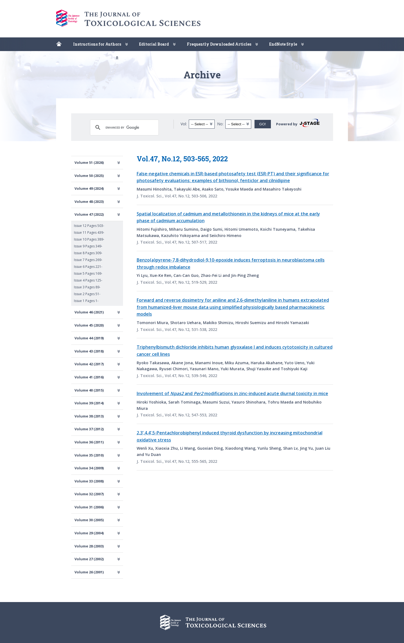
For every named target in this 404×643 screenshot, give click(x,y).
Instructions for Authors (97, 44)
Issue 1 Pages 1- (86, 300)
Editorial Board (154, 44)
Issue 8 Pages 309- (88, 253)
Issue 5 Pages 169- (88, 273)
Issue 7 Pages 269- (88, 259)
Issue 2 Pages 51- (87, 294)
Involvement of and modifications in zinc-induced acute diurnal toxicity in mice (232, 393)
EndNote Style (283, 44)
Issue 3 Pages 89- (87, 287)
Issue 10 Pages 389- (89, 239)
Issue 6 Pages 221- (88, 266)
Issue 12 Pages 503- (89, 225)
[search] (124, 127)
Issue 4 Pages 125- (88, 280)
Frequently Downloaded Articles (219, 44)
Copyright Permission (90, 57)
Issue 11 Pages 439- (89, 232)
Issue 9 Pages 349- (88, 246)
